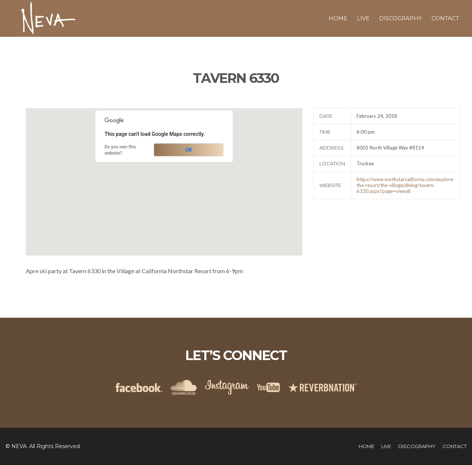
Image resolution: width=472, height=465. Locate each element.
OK (188, 150)
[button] (164, 175)
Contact (445, 18)
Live (363, 18)
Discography (400, 18)
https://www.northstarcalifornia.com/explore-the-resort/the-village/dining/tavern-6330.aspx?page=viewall (406, 185)
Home (338, 18)
